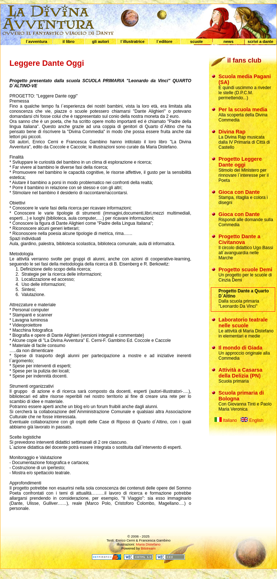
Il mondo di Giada (240, 348)
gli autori (100, 41)
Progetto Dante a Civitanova (239, 239)
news (229, 41)
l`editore (164, 41)
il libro (69, 41)
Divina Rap (231, 132)
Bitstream (148, 548)
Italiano (225, 420)
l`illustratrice (132, 41)
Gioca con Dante (239, 192)
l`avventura (36, 41)
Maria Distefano (148, 544)
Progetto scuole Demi (245, 269)
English (252, 420)
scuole (196, 41)
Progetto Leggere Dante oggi (240, 162)
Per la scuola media (242, 109)
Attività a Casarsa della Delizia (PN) (240, 373)
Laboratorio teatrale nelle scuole (243, 322)
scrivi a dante (260, 41)
